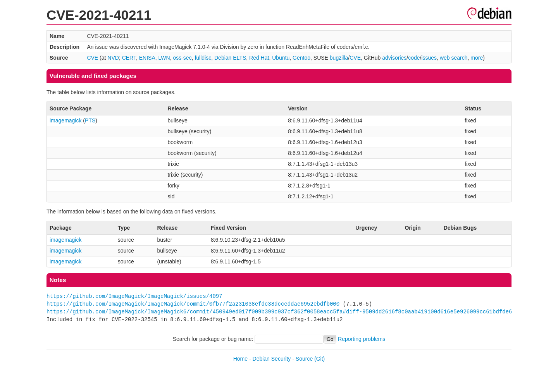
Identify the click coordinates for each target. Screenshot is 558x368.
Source (304, 359)
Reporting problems (361, 339)
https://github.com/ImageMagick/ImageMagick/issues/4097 (134, 296)
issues (429, 58)
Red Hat (259, 58)
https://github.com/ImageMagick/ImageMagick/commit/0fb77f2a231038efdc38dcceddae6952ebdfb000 (192, 304)
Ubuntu (280, 58)
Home (240, 359)
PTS (90, 120)
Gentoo (301, 58)
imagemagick (65, 120)
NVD (113, 58)
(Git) (319, 359)
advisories (394, 58)
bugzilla (339, 58)
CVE (92, 58)
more (476, 58)
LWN (164, 58)
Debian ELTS (230, 58)
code (414, 58)
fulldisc (203, 58)
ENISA (147, 58)
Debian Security (272, 359)
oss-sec (182, 58)
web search (454, 58)
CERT (129, 58)
